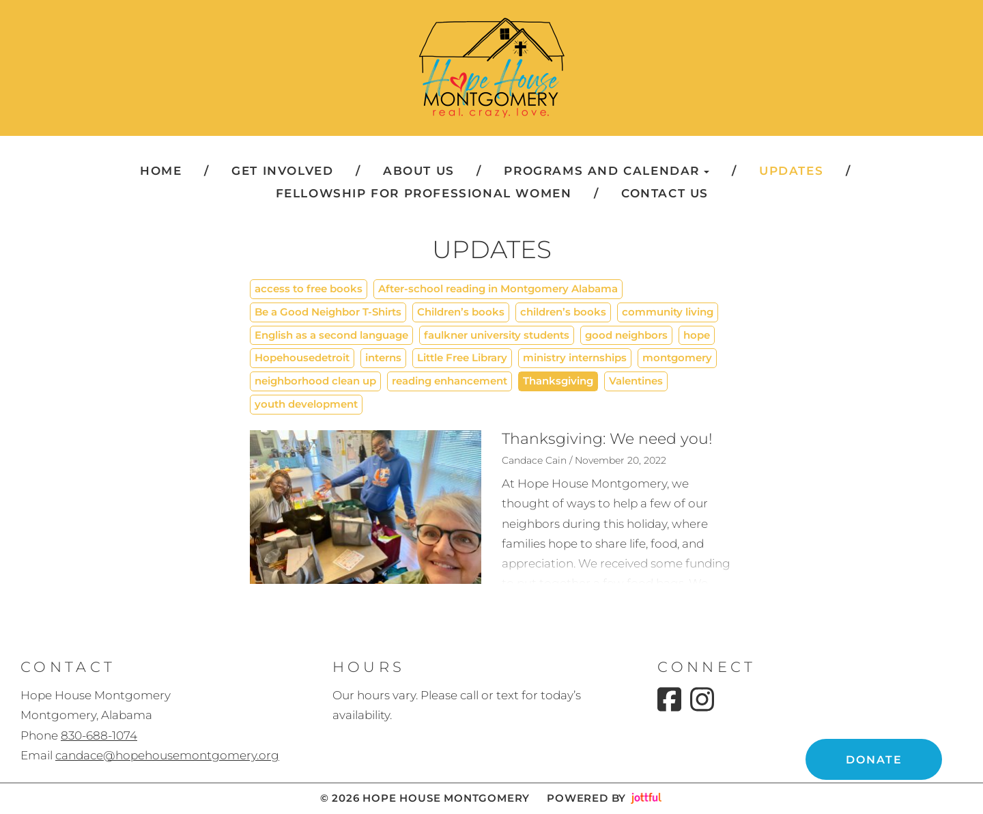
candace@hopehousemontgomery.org (167, 755)
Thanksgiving (558, 380)
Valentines (636, 380)
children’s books (563, 311)
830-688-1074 (99, 735)
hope (696, 334)
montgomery (677, 357)
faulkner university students (496, 334)
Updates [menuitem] (791, 171)
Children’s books (460, 311)
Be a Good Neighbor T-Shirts (328, 311)
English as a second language (331, 334)
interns (383, 357)
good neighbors (626, 334)
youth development (306, 403)
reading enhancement (449, 380)
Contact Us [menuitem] (665, 193)
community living (667, 311)
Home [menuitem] (161, 171)
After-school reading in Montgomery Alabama (498, 288)
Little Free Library (462, 357)
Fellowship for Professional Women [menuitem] (424, 193)
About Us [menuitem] (419, 171)
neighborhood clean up (315, 380)
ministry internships (575, 357)
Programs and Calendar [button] (606, 171)
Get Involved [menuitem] (282, 171)
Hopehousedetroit (302, 357)
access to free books (308, 288)
